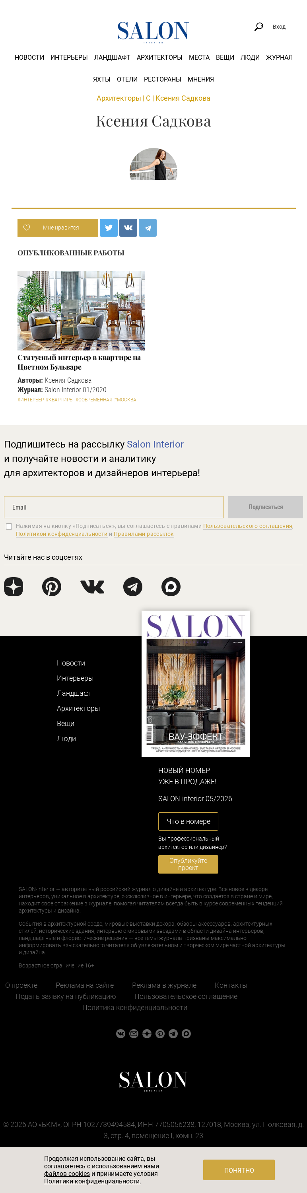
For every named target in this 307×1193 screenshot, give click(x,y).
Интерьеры (69, 57)
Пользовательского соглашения (248, 526)
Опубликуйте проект (188, 864)
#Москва (125, 399)
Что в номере (188, 821)
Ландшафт (112, 57)
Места (199, 57)
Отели (127, 79)
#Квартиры (60, 399)
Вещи (225, 57)
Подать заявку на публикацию (66, 996)
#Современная (94, 399)
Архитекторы (160, 57)
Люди (250, 57)
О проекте (21, 985)
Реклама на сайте (85, 985)
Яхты (102, 79)
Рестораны (162, 79)
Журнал (279, 57)
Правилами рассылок (144, 534)
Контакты (231, 985)
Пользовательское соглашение (185, 996)
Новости (29, 57)
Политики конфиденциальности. (92, 1181)
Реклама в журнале (164, 985)
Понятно (239, 1170)
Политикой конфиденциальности (62, 534)
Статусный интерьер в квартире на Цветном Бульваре (79, 362)
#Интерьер (30, 399)
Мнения (201, 79)
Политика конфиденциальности (134, 1007)
